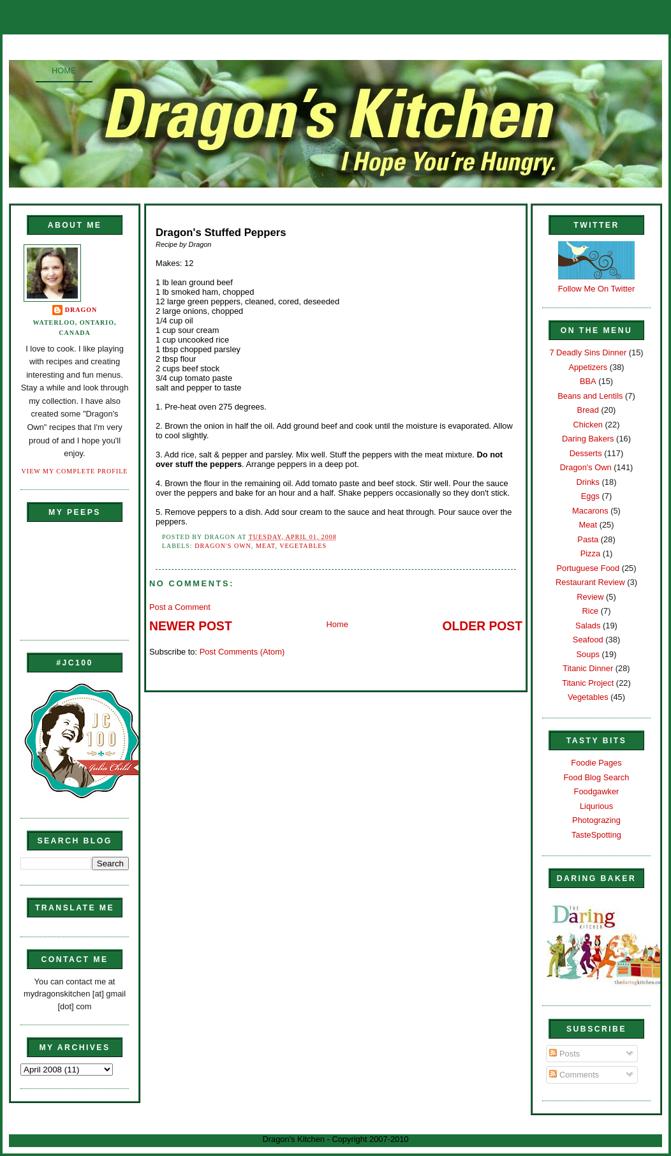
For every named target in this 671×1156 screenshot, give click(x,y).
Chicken (588, 424)
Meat (266, 545)
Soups (588, 654)
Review (590, 597)
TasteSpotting (596, 835)
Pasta (587, 539)
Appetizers (587, 367)
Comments (574, 1074)
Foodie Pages (596, 762)
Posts (564, 1053)
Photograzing (596, 820)
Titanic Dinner (588, 668)
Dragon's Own (223, 545)
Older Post (482, 626)
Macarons (590, 510)
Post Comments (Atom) (242, 651)
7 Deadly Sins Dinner (587, 352)
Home (64, 70)
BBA (588, 381)
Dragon (81, 309)
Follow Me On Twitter (596, 288)
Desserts (586, 453)
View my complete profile (75, 471)
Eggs (590, 496)
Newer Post (190, 626)
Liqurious (596, 806)
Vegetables (303, 545)
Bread (588, 410)
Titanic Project (588, 683)
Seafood (588, 639)
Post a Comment (179, 607)
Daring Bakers (588, 438)
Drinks (588, 482)
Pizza (590, 553)
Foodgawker (596, 791)
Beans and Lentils (590, 396)
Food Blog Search (597, 777)
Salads (587, 625)
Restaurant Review (590, 582)
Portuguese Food (587, 568)
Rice (590, 611)
